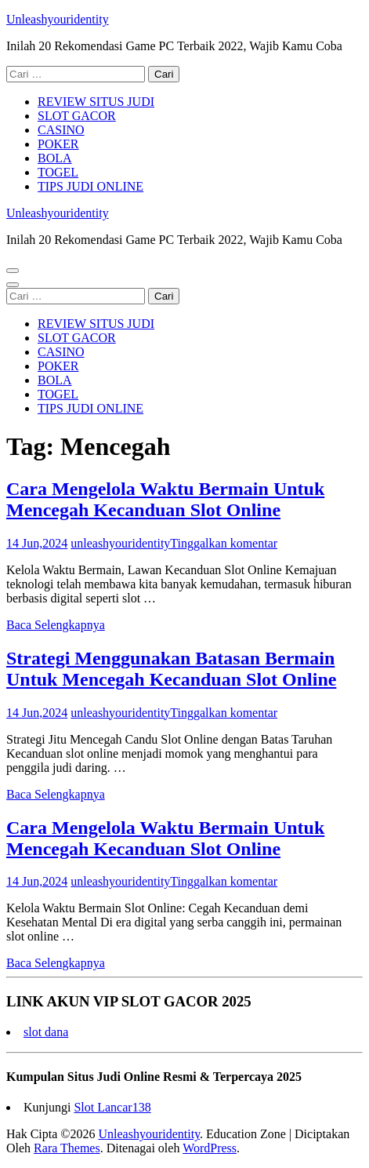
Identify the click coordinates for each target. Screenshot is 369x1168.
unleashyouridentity (120, 543)
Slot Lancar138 (112, 1107)
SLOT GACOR (77, 115)
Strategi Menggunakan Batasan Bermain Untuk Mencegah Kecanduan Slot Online (171, 669)
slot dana (46, 1032)
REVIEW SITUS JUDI (96, 101)
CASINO (61, 129)
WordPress (210, 1148)
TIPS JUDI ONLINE (90, 186)
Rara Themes (67, 1148)
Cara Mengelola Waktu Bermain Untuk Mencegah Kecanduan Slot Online (165, 499)
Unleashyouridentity (57, 19)
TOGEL (58, 172)
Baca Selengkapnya (55, 624)
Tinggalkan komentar (223, 543)
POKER (58, 144)
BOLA (55, 158)
